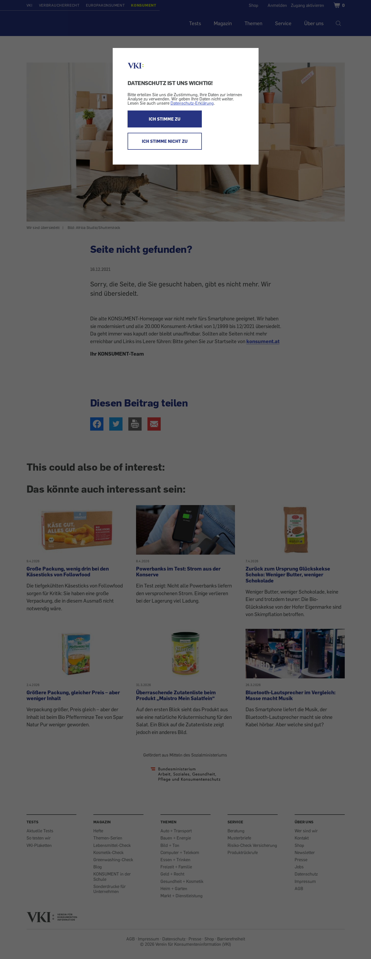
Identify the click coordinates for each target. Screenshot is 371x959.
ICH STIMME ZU (164, 119)
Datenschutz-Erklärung (192, 103)
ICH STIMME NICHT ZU (164, 141)
